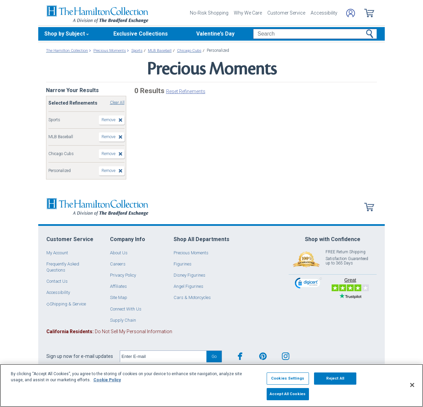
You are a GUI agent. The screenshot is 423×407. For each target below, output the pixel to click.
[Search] (315, 34)
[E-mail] (163, 356)
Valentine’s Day (215, 33)
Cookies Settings (287, 378)
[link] (308, 284)
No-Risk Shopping (209, 13)
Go (214, 356)
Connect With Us (125, 309)
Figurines (183, 263)
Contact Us (57, 281)
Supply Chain (123, 320)
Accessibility (324, 13)
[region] (211, 385)
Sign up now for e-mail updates (79, 356)
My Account (57, 252)
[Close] (412, 385)
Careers (118, 263)
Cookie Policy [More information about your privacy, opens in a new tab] (107, 380)
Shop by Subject (64, 33)
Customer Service (286, 13)
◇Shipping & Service (66, 303)
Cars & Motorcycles (192, 297)
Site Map (118, 297)
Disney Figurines (189, 275)
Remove (108, 119)
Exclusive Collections (140, 33)
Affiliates (118, 286)
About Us (119, 252)
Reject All (335, 378)
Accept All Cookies (288, 393)
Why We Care (248, 13)
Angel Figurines (188, 286)
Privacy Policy (123, 275)
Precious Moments (191, 252)
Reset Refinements (185, 91)
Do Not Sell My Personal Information (109, 331)
